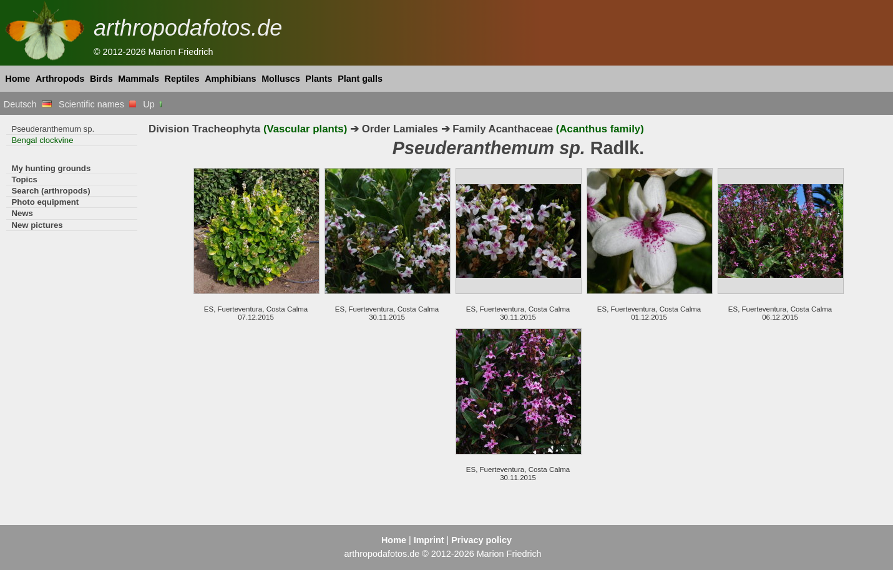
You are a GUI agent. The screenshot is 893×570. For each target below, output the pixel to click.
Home (17, 79)
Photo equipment (45, 202)
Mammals (138, 79)
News (22, 213)
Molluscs (280, 79)
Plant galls (360, 79)
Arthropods (60, 79)
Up (153, 104)
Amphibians (230, 79)
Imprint (429, 540)
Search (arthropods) (50, 190)
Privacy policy (481, 540)
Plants (318, 79)
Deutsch (28, 104)
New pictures (36, 225)
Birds (101, 79)
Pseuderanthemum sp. (52, 129)
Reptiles (182, 79)
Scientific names (97, 104)
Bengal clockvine (42, 140)
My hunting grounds (50, 168)
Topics (24, 179)
